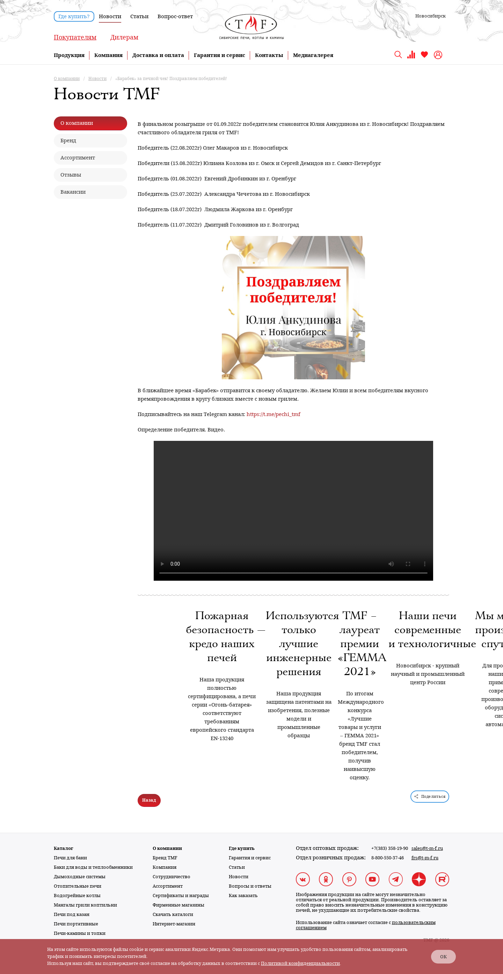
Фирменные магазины (178, 905)
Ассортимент (168, 886)
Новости (110, 16)
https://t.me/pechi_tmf (273, 414)
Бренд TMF (165, 857)
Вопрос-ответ (175, 16)
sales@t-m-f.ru (427, 848)
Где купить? (74, 16)
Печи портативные (76, 923)
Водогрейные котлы (77, 895)
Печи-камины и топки (79, 933)
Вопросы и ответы (250, 886)
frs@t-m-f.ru (424, 857)
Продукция (69, 55)
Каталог (63, 848)
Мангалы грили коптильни (85, 905)
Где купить (242, 848)
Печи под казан (71, 914)
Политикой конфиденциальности (300, 963)
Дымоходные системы (79, 876)
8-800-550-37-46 (387, 857)
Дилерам (124, 37)
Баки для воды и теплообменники (93, 867)
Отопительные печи (77, 886)
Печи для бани (70, 857)
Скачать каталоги (173, 914)
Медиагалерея (313, 55)
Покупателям (75, 37)
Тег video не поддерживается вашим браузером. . (293, 511)
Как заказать (243, 895)
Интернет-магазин (174, 923)
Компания (108, 55)
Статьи (139, 16)
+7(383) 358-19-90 (389, 848)
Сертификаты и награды (181, 895)
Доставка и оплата (158, 55)
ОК (443, 956)
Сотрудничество (171, 876)
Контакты (269, 55)
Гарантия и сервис (219, 55)
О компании (167, 848)
